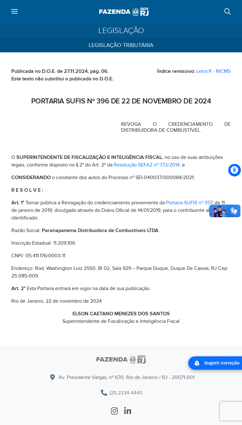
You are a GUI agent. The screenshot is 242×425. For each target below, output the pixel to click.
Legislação (121, 30)
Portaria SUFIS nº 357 (189, 203)
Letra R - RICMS (213, 71)
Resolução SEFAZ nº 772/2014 (147, 165)
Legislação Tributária (121, 45)
